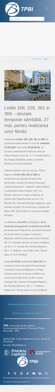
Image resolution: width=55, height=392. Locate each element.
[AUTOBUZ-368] (27, 85)
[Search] (11, 19)
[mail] (46, 373)
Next (46, 59)
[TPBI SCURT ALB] (19, 3)
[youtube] (33, 373)
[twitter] (15, 373)
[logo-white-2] (15, 350)
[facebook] (8, 373)
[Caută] (26, 19)
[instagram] (21, 373)
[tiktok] (27, 373)
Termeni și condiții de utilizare (27, 313)
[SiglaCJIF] (39, 351)
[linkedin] (40, 373)
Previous (36, 59)
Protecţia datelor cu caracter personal (28, 304)
